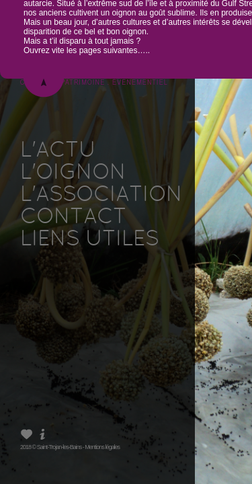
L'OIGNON (73, 173)
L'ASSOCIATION (101, 195)
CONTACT (73, 217)
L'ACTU (57, 151)
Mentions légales (102, 447)
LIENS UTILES (89, 240)
